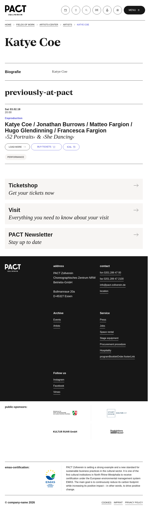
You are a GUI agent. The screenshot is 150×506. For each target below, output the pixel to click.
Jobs (102, 326)
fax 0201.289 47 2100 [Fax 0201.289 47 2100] (112, 278)
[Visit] (76, 10)
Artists (67, 24)
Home (8, 24)
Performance (15, 157)
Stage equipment (109, 338)
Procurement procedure (113, 344)
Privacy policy (134, 502)
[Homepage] (15, 10)
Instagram (58, 379)
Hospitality (105, 350)
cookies (106, 502)
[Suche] (86, 10)
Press (103, 319)
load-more (17, 146)
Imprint (118, 502)
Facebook (58, 385)
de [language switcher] (96, 10)
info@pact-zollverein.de (112, 285)
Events (57, 319)
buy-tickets (46, 146)
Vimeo (56, 392)
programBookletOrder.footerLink (117, 356)
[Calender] (65, 10)
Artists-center (49, 24)
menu (134, 10)
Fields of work (25, 24)
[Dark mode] (117, 10)
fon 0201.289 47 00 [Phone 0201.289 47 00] (110, 272)
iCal (71, 146)
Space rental (107, 332)
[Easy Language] (107, 10)
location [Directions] (104, 291)
